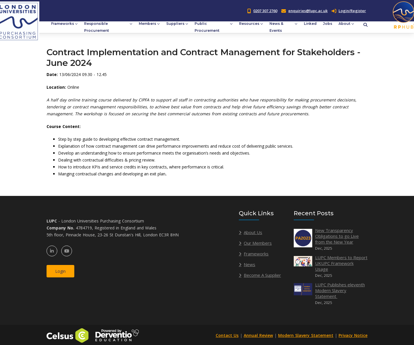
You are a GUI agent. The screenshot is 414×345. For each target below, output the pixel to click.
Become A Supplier (262, 275)
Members (147, 23)
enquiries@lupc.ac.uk (308, 10)
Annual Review (258, 335)
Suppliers (175, 23)
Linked (310, 23)
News (249, 264)
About (344, 23)
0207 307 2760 (265, 10)
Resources (249, 23)
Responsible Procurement (96, 27)
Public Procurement (207, 27)
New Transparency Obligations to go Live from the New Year (337, 236)
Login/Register (349, 10)
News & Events (276, 27)
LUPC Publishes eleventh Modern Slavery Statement (340, 290)
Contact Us (227, 335)
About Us (253, 232)
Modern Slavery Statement (305, 335)
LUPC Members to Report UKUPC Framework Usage (341, 263)
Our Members (258, 243)
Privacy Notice (353, 335)
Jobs (327, 23)
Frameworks (62, 23)
